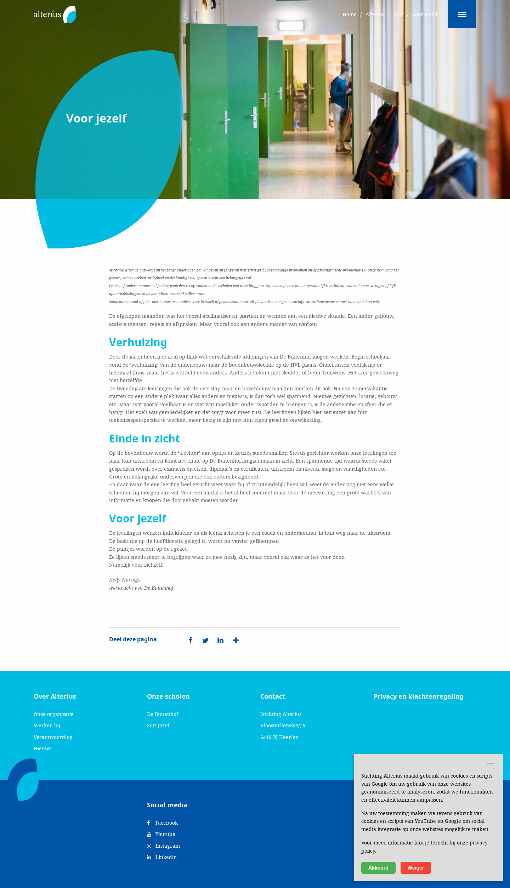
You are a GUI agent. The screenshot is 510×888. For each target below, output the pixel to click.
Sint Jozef (158, 725)
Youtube (161, 834)
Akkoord (378, 868)
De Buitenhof (162, 714)
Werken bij (47, 725)
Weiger (416, 868)
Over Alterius (55, 696)
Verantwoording (53, 737)
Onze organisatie (54, 714)
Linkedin (162, 857)
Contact (272, 696)
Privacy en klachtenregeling (419, 696)
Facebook (162, 822)
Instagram (163, 845)
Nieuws (42, 748)
